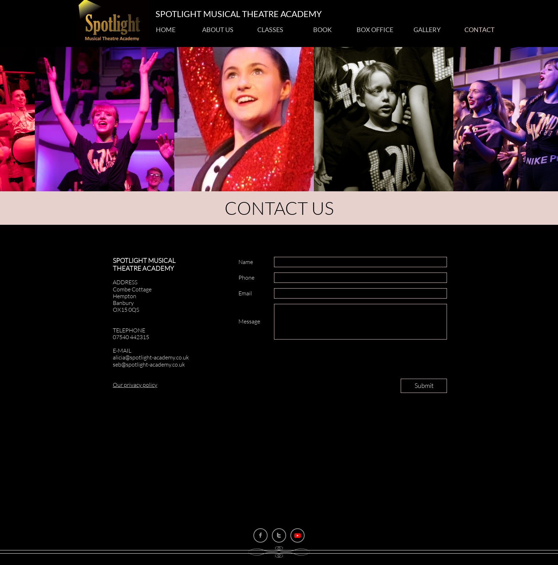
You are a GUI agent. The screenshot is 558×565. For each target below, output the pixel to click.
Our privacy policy (135, 384)
